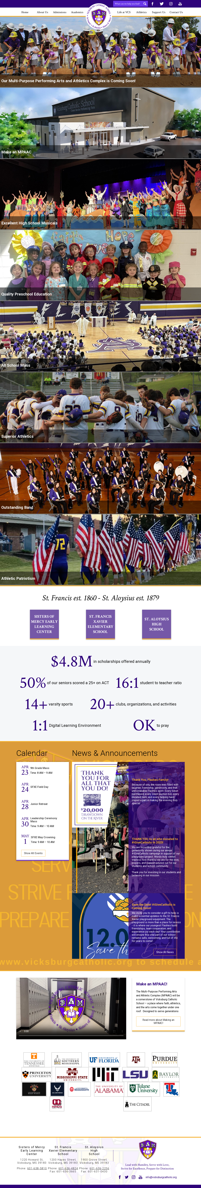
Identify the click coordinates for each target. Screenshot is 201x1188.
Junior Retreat (39, 816)
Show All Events (33, 865)
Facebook (152, 3)
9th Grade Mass (39, 780)
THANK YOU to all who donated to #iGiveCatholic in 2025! (155, 852)
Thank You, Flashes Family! (150, 792)
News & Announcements (115, 765)
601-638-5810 (37, 1168)
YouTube (180, 3)
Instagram (171, 3)
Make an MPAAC (16, 152)
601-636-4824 (68, 1168)
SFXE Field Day (39, 799)
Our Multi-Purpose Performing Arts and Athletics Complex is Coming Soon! (68, 81)
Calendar (32, 765)
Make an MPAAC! (151, 996)
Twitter (162, 3)
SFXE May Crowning (43, 849)
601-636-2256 (99, 1168)
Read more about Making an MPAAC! (158, 1033)
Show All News (165, 964)
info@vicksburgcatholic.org (161, 1177)
